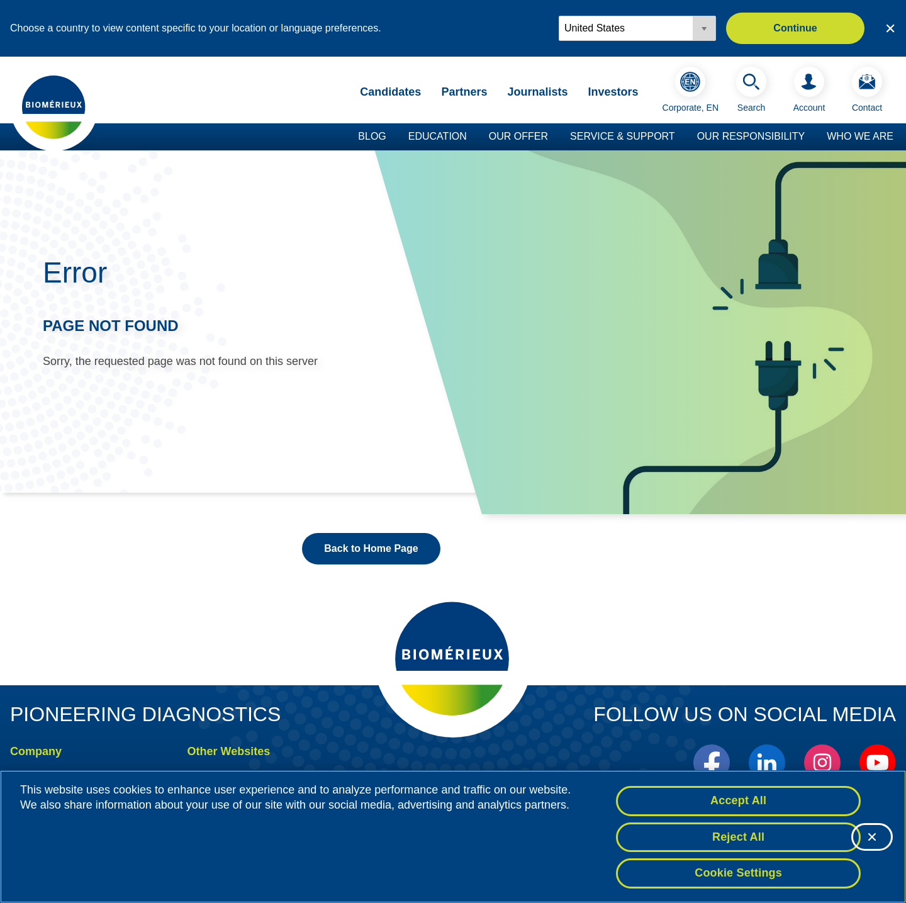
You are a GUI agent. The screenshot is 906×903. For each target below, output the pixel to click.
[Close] (872, 837)
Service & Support (622, 136)
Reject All (738, 837)
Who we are (860, 136)
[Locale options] (637, 28)
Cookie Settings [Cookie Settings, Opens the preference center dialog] (738, 873)
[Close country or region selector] (890, 28)
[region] (453, 836)
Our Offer (518, 136)
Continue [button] (795, 28)
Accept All (738, 800)
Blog (372, 136)
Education (437, 136)
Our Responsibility (751, 136)
